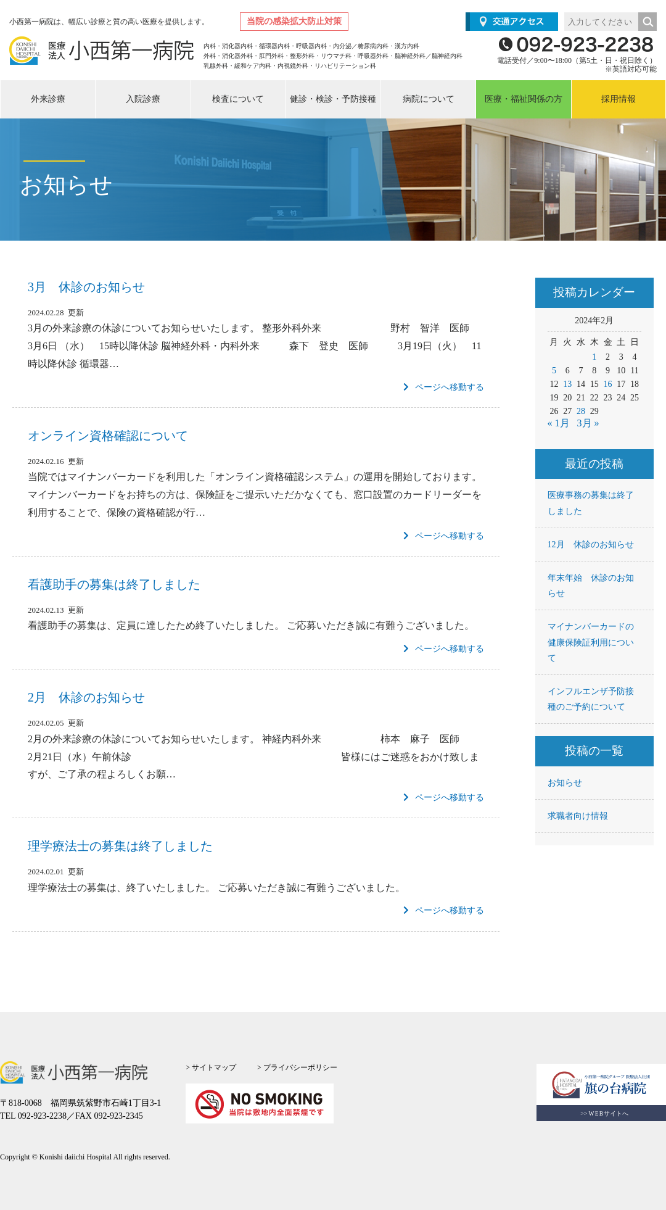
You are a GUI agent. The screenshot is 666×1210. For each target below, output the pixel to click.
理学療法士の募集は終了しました (120, 846)
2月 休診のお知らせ (86, 697)
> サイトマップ (211, 1067)
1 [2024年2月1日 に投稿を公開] (594, 357)
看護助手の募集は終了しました (114, 584)
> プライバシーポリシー (297, 1067)
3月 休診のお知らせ (86, 287)
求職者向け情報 (578, 816)
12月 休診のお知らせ (591, 544)
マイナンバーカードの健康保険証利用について (591, 642)
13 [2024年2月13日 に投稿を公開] (567, 384)
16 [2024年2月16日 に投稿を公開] (608, 384)
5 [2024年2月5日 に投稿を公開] (554, 370)
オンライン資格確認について (108, 435)
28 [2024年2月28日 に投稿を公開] (581, 411)
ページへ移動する (443, 387)
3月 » (588, 423)
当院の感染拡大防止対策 (294, 21)
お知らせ (565, 782)
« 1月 (559, 423)
